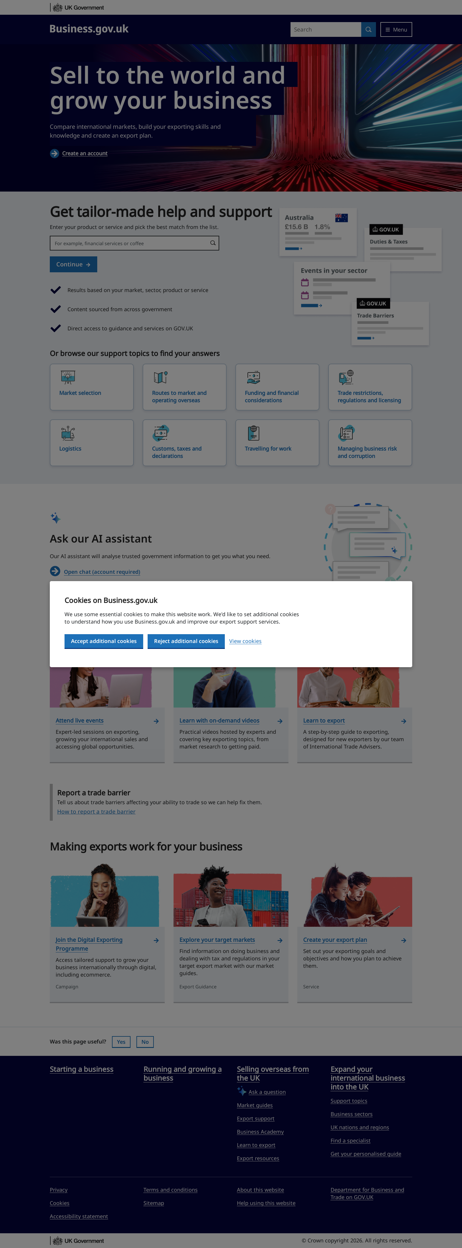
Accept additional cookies (104, 640)
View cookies (245, 640)
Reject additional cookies (186, 640)
